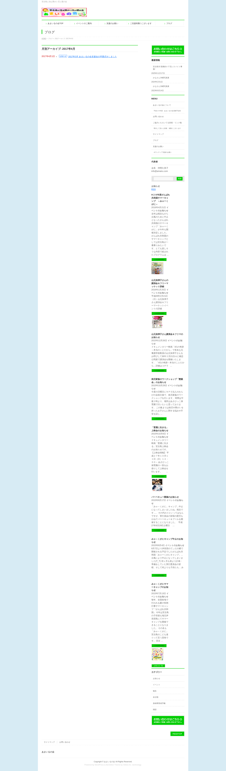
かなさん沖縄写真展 (161, 78)
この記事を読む (159, 259)
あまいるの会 (109, 762)
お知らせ (63, 56)
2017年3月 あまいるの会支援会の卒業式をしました (92, 56)
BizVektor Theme (113, 765)
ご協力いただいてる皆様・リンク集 (167, 123)
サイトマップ (158, 134)
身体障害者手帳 (159, 703)
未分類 (155, 697)
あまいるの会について (162, 105)
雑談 (155, 709)
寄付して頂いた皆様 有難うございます (167, 128)
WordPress (99, 765)
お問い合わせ (158, 116)
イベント (156, 685)
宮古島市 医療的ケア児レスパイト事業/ (167, 68)
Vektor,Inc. (127, 765)
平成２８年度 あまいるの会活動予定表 (167, 111)
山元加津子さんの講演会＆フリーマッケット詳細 (159, 283)
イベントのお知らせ (174, 545)
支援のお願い (158, 146)
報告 (155, 691)
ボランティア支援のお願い (163, 152)
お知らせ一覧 (158, 665)
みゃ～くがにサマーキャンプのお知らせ (159, 587)
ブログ (155, 140)
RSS (153, 189)
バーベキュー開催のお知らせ (165, 497)
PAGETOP (177, 734)
